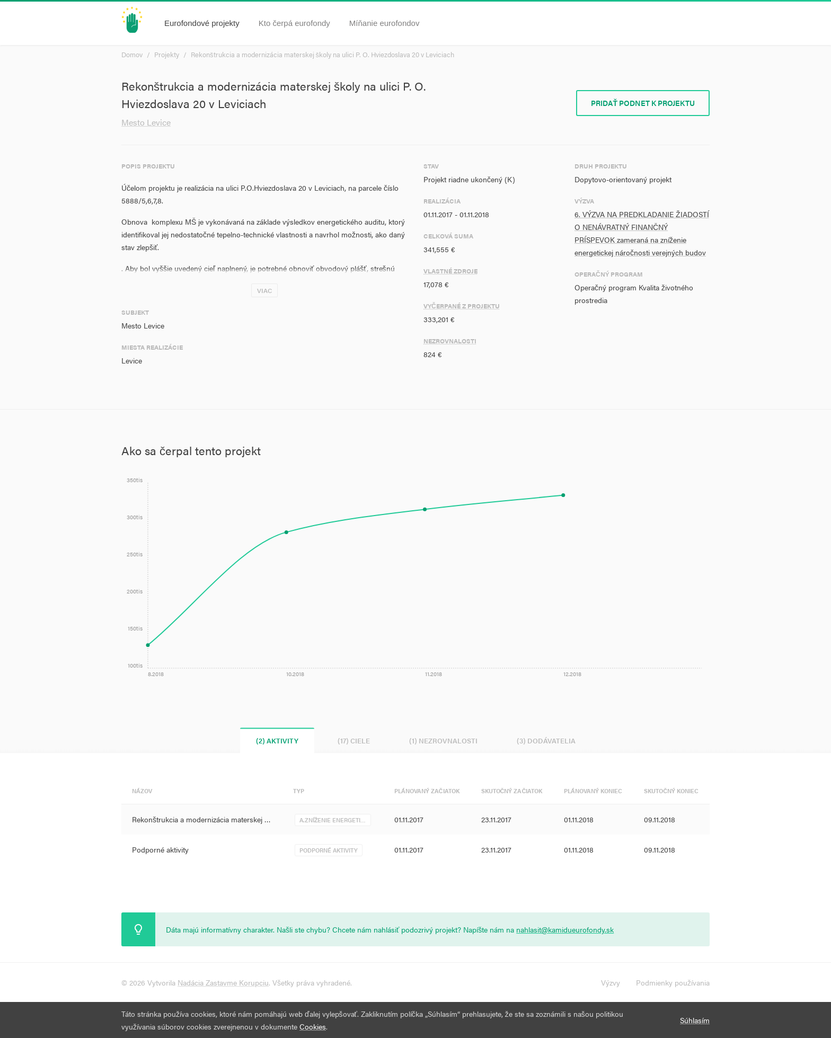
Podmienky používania (673, 982)
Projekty (166, 54)
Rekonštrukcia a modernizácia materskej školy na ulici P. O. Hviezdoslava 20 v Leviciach (322, 54)
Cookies (312, 1026)
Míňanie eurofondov (384, 23)
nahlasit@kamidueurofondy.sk (565, 929)
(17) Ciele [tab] (354, 740)
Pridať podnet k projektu (643, 102)
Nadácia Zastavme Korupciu (223, 982)
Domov (132, 54)
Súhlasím (695, 1020)
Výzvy (610, 982)
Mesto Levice (146, 122)
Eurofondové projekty (202, 23)
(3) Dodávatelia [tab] (546, 740)
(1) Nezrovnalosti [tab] (443, 740)
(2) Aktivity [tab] (277, 740)
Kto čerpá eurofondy (294, 23)
